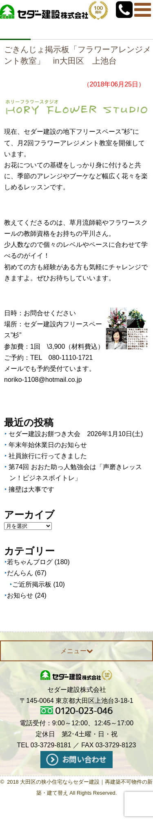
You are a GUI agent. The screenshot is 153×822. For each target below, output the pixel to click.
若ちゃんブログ (30, 561)
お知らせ (20, 595)
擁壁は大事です (31, 489)
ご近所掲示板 (31, 584)
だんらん (20, 572)
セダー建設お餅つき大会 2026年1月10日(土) (76, 433)
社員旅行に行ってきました (48, 455)
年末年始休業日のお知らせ (48, 444)
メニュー (76, 650)
